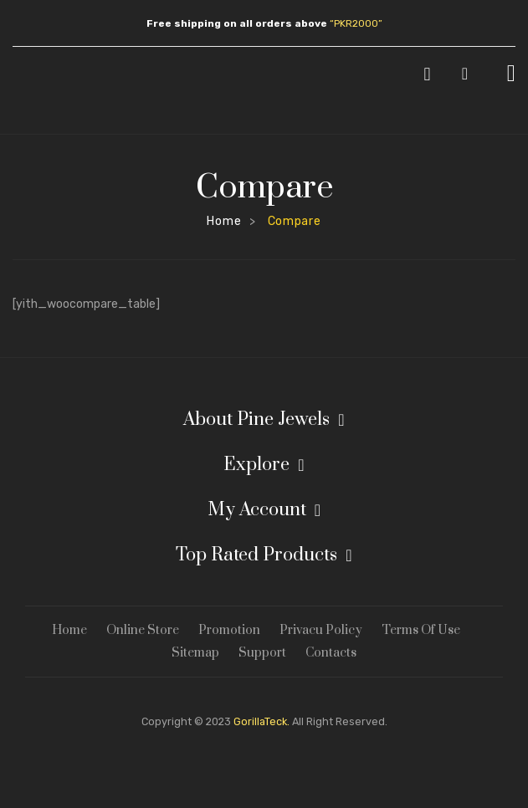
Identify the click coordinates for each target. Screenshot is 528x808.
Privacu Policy (320, 630)
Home (224, 221)
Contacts (330, 653)
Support (262, 653)
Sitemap (195, 653)
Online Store (142, 630)
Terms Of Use (421, 630)
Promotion (229, 630)
